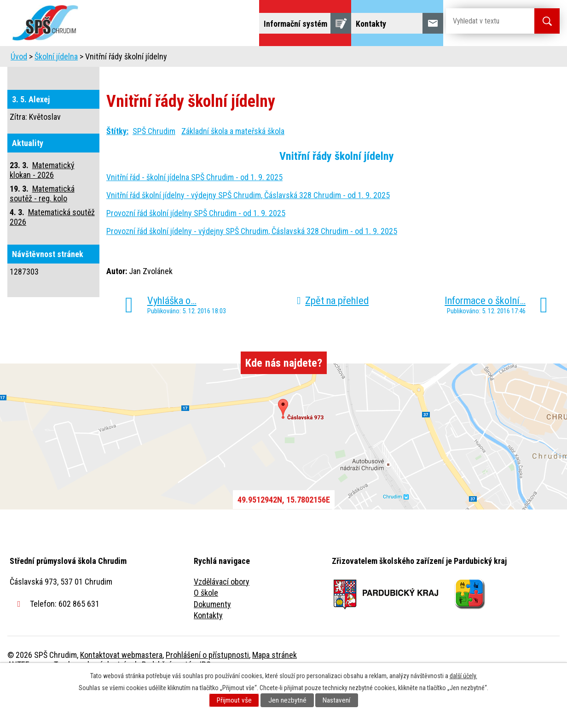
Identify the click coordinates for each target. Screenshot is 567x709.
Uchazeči (160, 59)
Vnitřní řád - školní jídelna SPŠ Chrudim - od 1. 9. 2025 (194, 203)
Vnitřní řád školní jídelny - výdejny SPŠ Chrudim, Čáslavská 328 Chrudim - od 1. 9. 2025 (248, 221)
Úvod (78, 59)
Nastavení (336, 700)
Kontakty (208, 641)
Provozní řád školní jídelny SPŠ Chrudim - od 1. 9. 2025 (195, 239)
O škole (206, 618)
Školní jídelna (291, 59)
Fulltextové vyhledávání (509, 59)
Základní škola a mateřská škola (232, 157)
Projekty (435, 59)
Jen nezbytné (287, 700)
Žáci (341, 59)
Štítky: (117, 157)
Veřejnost (385, 59)
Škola (116, 59)
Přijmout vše (234, 700)
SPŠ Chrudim (154, 157)
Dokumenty (212, 630)
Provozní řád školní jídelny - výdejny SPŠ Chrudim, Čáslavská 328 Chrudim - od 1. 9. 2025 (251, 257)
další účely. (463, 676)
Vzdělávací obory (221, 607)
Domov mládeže (222, 59)
